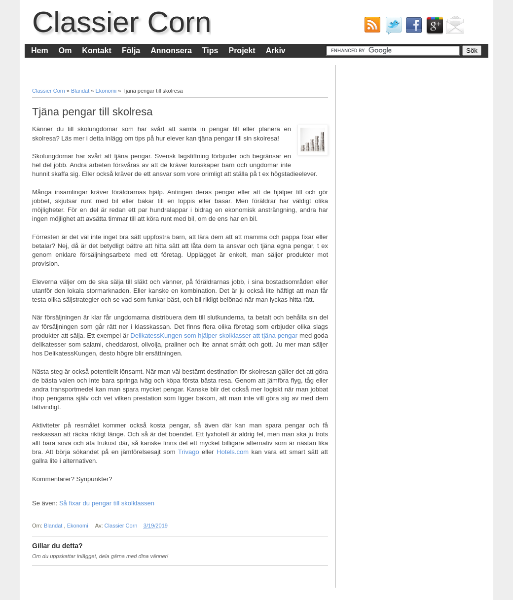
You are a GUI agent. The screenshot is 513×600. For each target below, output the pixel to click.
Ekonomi (106, 91)
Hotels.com (233, 452)
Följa (131, 50)
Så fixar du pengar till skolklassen (106, 503)
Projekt (241, 50)
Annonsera (171, 50)
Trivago (188, 452)
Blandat (81, 91)
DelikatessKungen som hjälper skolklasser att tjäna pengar (214, 335)
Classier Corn (121, 21)
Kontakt (96, 50)
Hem (39, 50)
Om (65, 50)
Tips (210, 50)
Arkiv (276, 50)
